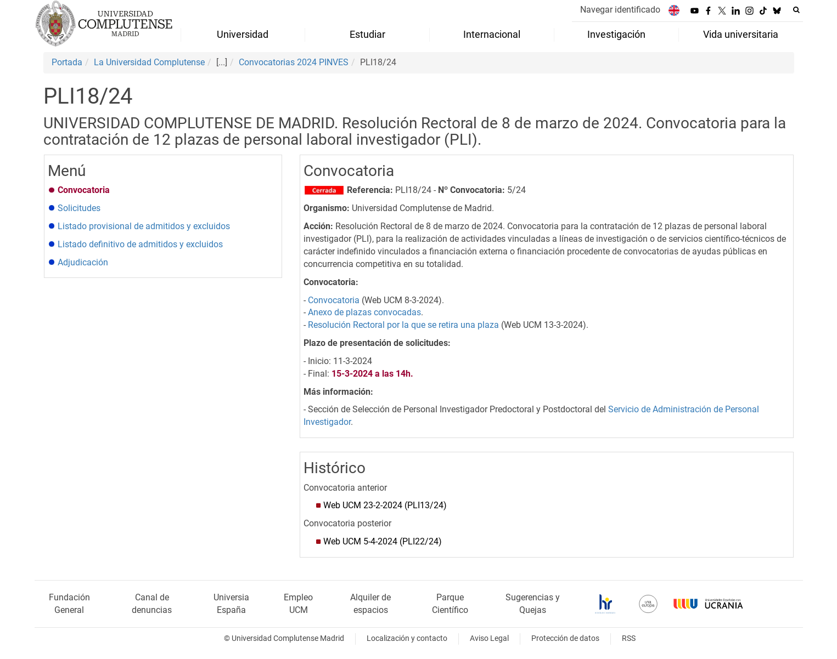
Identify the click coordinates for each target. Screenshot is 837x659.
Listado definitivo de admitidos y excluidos (140, 244)
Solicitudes (79, 208)
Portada (67, 62)
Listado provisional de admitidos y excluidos (144, 226)
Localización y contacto (407, 638)
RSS (629, 638)
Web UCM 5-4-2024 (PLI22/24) (382, 541)
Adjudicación (83, 262)
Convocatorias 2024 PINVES (294, 62)
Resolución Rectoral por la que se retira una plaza (403, 325)
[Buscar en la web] (796, 9)
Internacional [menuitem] (491, 34)
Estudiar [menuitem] (367, 34)
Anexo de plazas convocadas (364, 312)
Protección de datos (565, 638)
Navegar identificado (620, 9)
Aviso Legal (489, 638)
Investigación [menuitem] (616, 34)
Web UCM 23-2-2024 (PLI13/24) (385, 505)
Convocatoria (333, 300)
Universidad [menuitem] (242, 34)
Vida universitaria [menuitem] (740, 34)
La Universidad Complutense (149, 62)
